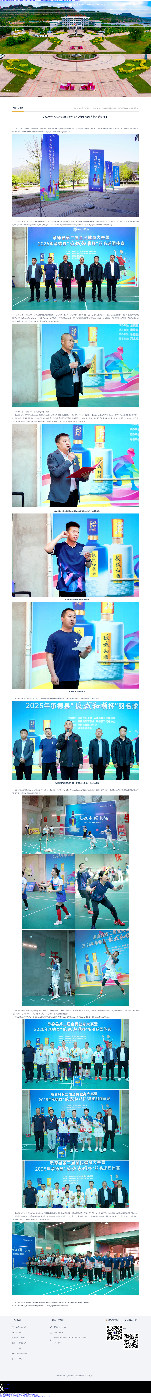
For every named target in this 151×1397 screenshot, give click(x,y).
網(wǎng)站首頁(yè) (6, 12)
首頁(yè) (87, 108)
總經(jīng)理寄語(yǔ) (22, 15)
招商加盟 (9, 25)
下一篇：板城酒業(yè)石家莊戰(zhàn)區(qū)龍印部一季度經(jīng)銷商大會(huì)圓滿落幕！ (41, 1306)
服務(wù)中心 (101, 5)
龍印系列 (3, 18)
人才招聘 (3, 25)
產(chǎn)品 (7, 1388)
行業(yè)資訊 (90, 5)
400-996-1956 (4, 29)
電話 (5, 1392)
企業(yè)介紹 (35, 5)
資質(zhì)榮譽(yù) (5, 27)
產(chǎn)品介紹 (47, 5)
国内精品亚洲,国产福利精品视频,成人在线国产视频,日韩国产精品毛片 (19, 1395)
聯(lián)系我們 (26, 25)
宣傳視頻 (60, 5)
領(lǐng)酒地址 (17, 25)
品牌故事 (12, 15)
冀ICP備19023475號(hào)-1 (85, 1376)
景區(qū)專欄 (4, 22)
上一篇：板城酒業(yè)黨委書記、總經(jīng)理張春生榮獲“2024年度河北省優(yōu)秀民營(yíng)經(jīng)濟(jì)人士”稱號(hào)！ (51, 1302)
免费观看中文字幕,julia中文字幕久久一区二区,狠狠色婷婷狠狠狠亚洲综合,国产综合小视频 (25, 1396)
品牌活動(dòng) (22, 22)
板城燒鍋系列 (10, 18)
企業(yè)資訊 (13, 22)
